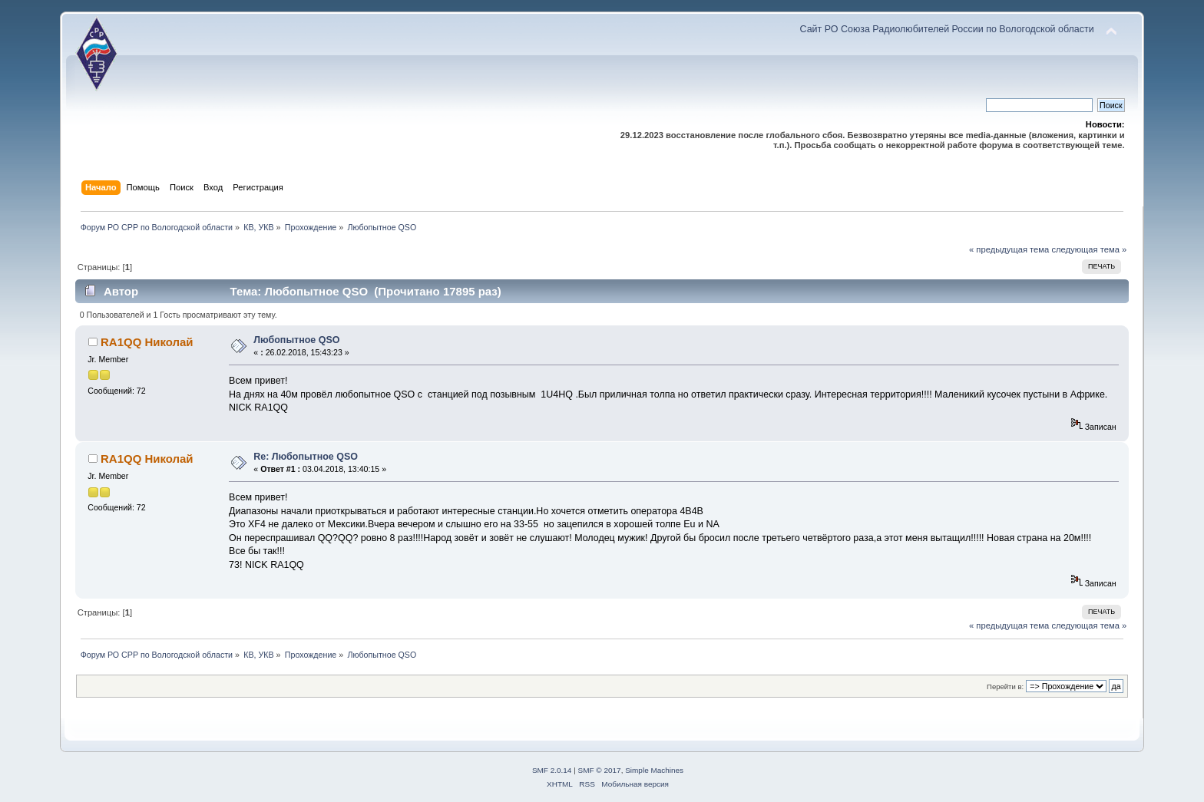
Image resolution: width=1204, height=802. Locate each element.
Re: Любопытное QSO (305, 456)
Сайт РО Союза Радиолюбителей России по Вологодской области (947, 29)
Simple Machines (654, 770)
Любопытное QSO (296, 340)
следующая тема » (1088, 249)
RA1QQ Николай (147, 341)
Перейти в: (1005, 686)
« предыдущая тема (1009, 249)
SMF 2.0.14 (552, 770)
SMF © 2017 (599, 770)
